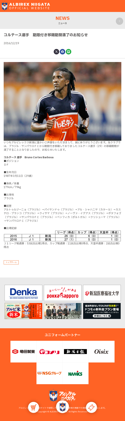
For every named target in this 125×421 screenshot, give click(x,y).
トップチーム (11, 262)
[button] (62, 406)
